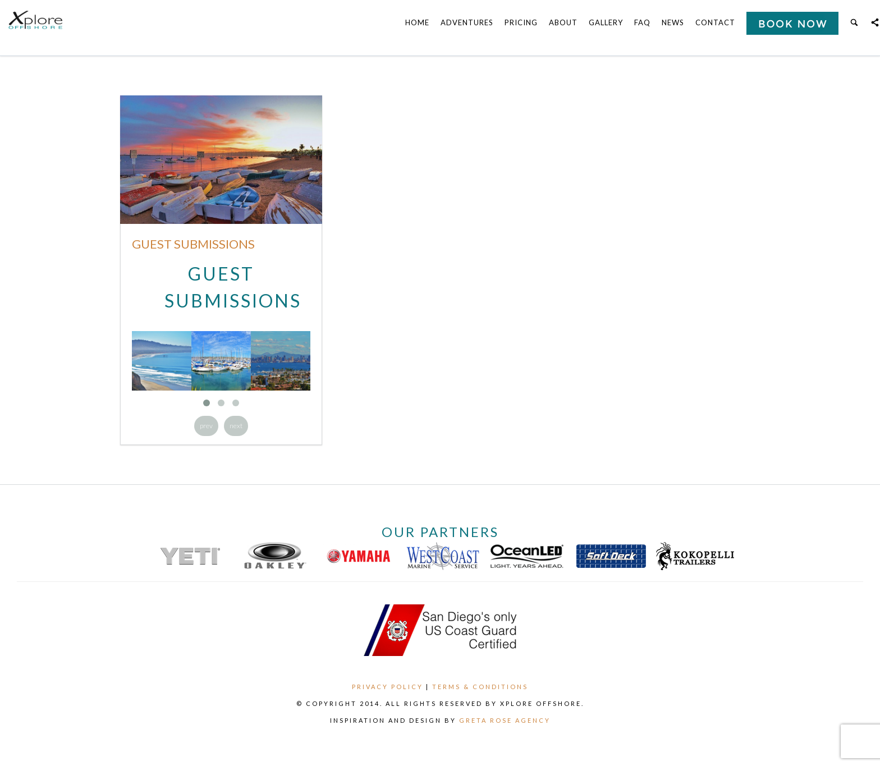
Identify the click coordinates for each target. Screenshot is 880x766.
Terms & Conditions (480, 686)
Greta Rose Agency (505, 720)
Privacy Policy (387, 686)
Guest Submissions (193, 243)
